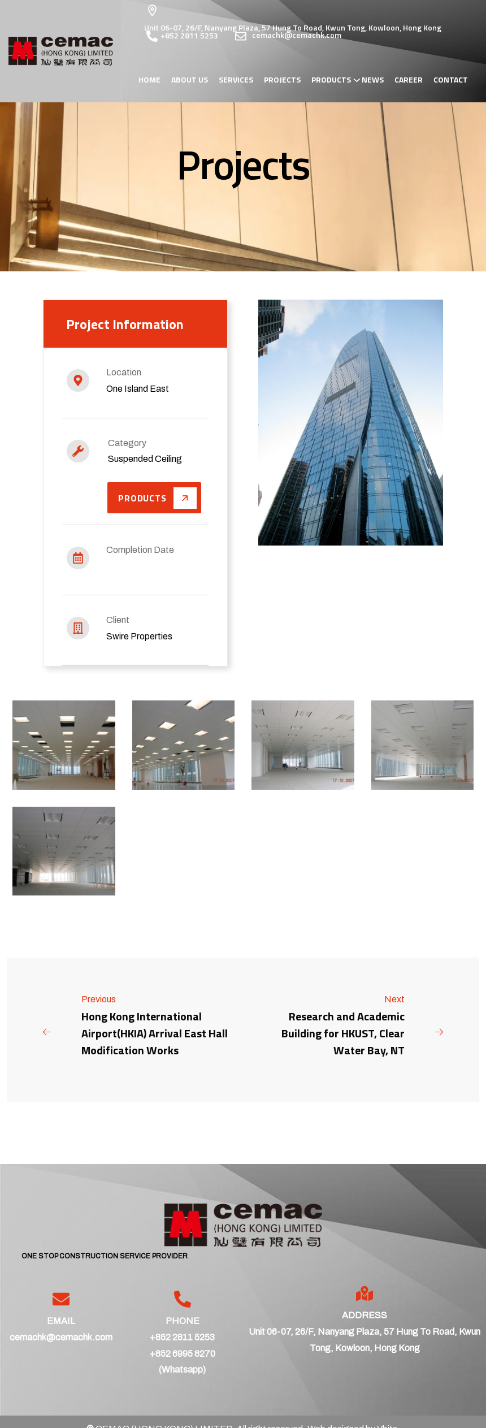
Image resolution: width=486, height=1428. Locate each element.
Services (236, 80)
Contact (450, 80)
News (373, 80)
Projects (282, 80)
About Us (189, 80)
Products (331, 80)
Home (149, 80)
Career (408, 80)
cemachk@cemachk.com (61, 1338)
